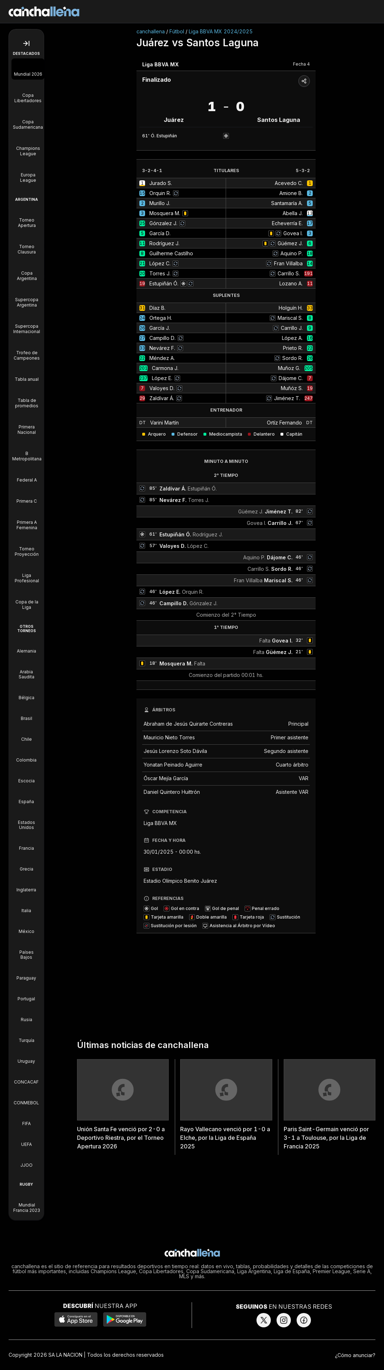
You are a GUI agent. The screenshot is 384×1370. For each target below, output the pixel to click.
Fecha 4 (301, 64)
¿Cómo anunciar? (355, 1355)
